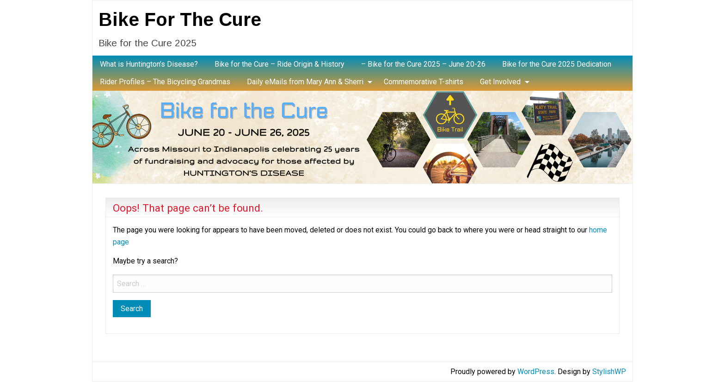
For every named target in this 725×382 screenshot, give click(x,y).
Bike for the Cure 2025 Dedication (556, 64)
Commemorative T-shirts (423, 81)
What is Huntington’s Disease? (149, 64)
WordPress (535, 371)
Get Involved (500, 81)
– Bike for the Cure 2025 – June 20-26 (423, 64)
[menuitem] (148, 64)
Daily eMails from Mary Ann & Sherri (305, 81)
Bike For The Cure (179, 19)
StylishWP (609, 371)
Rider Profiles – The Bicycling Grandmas (165, 81)
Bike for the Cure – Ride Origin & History (279, 64)
